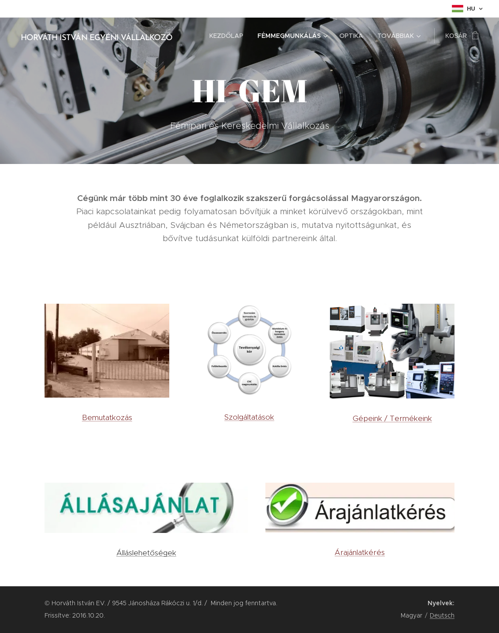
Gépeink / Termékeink (392, 418)
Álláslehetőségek (146, 553)
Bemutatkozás (107, 417)
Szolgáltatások (250, 417)
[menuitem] (228, 36)
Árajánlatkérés (360, 552)
